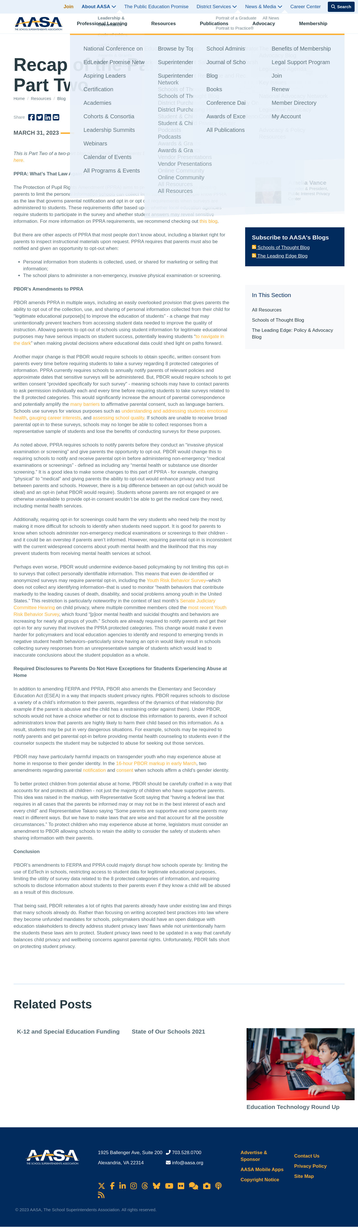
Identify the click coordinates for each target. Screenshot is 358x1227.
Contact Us (307, 1156)
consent (125, 770)
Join (69, 6)
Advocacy (269, 27)
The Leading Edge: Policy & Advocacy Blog (292, 334)
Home (20, 98)
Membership (318, 27)
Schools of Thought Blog (281, 247)
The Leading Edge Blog (280, 256)
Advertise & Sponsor (254, 1156)
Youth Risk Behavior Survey (176, 580)
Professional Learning (107, 27)
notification (94, 770)
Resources (168, 27)
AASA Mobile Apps (262, 1169)
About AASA (99, 6)
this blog (209, 221)
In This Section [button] (271, 295)
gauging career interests (55, 417)
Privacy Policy (310, 1166)
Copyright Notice (260, 1179)
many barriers (85, 404)
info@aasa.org (187, 1162)
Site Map (304, 1176)
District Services (217, 6)
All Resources (267, 310)
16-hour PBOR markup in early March (156, 763)
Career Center (305, 6)
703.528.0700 (186, 1152)
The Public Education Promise (156, 6)
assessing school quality (118, 417)
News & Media (263, 6)
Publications (219, 27)
